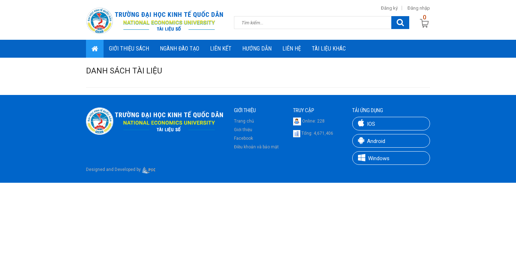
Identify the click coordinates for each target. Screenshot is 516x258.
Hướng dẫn (257, 48)
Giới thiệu (243, 129)
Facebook (243, 138)
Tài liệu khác (329, 48)
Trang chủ (244, 121)
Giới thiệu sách (129, 48)
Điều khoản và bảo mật (256, 146)
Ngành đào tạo (179, 48)
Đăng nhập (418, 8)
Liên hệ (291, 48)
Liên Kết (220, 48)
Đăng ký (389, 8)
